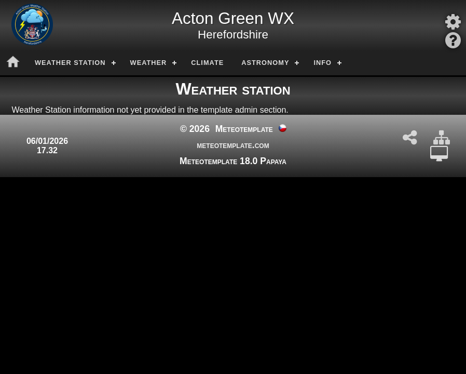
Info (322, 62)
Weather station (70, 62)
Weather (148, 62)
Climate (207, 62)
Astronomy (265, 62)
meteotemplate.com (233, 145)
